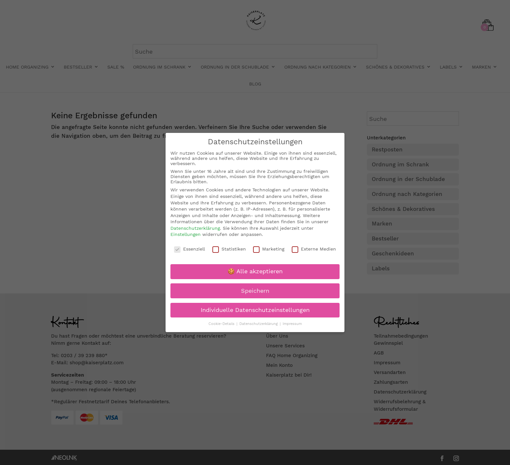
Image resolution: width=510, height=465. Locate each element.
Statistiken (229, 249)
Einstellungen (185, 234)
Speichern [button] (255, 290)
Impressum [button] (292, 324)
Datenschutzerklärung (195, 228)
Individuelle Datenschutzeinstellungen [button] (255, 310)
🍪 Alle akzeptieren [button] (255, 271)
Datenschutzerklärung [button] (259, 324)
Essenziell (189, 249)
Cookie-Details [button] (222, 324)
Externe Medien (314, 249)
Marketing (268, 249)
